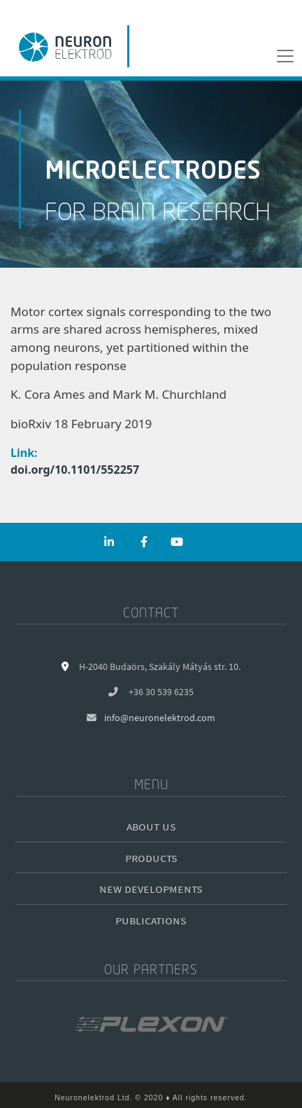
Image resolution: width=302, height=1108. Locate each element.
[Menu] (285, 56)
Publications (151, 920)
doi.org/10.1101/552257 (74, 469)
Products (151, 857)
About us (151, 826)
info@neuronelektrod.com (159, 718)
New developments (151, 888)
